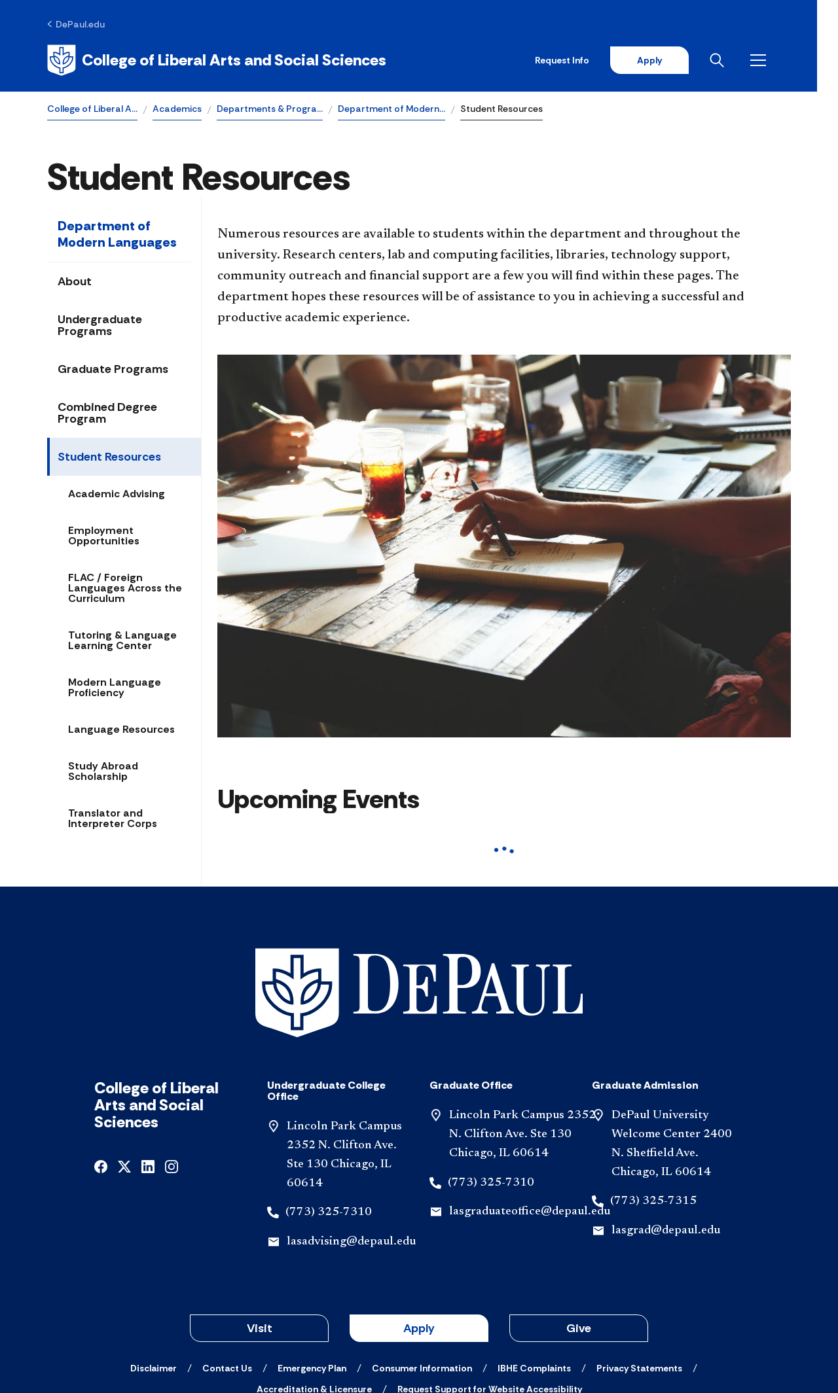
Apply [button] (419, 1238)
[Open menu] (780, 60)
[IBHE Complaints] (534, 1278)
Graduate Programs (113, 370)
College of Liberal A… (92, 109)
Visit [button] (259, 1238)
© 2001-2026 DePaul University (419, 1336)
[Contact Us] (227, 1278)
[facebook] (100, 1075)
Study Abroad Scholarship (103, 772)
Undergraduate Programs (100, 326)
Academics (177, 109)
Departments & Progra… (270, 109)
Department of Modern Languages (117, 234)
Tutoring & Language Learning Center (122, 641)
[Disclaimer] (153, 1278)
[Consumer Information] (422, 1278)
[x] (124, 1075)
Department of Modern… (391, 109)
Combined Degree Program (107, 413)
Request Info (582, 60)
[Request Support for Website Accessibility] (489, 1299)
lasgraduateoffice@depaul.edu (529, 1121)
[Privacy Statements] (639, 1278)
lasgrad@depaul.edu (665, 1140)
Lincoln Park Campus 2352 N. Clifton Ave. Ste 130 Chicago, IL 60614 (522, 1044)
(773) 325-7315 (653, 1111)
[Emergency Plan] (312, 1278)
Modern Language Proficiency (114, 688)
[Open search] (739, 60)
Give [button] (578, 1238)
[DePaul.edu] (76, 24)
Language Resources (121, 730)
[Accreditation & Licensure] (314, 1299)
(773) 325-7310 (328, 1122)
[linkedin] (148, 1075)
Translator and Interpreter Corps (112, 819)
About (75, 282)
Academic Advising (116, 494)
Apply (669, 60)
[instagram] (171, 1075)
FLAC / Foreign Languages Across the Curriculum (125, 588)
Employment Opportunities (103, 536)
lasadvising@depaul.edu (351, 1151)
